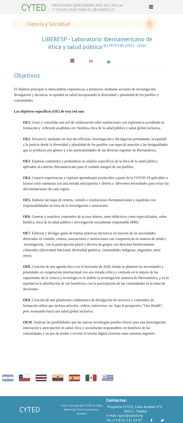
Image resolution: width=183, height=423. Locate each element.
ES (91, 61)
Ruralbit (82, 413)
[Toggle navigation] (151, 7)
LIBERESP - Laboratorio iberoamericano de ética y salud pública (97, 42)
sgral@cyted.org (124, 415)
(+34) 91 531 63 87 (124, 420)
